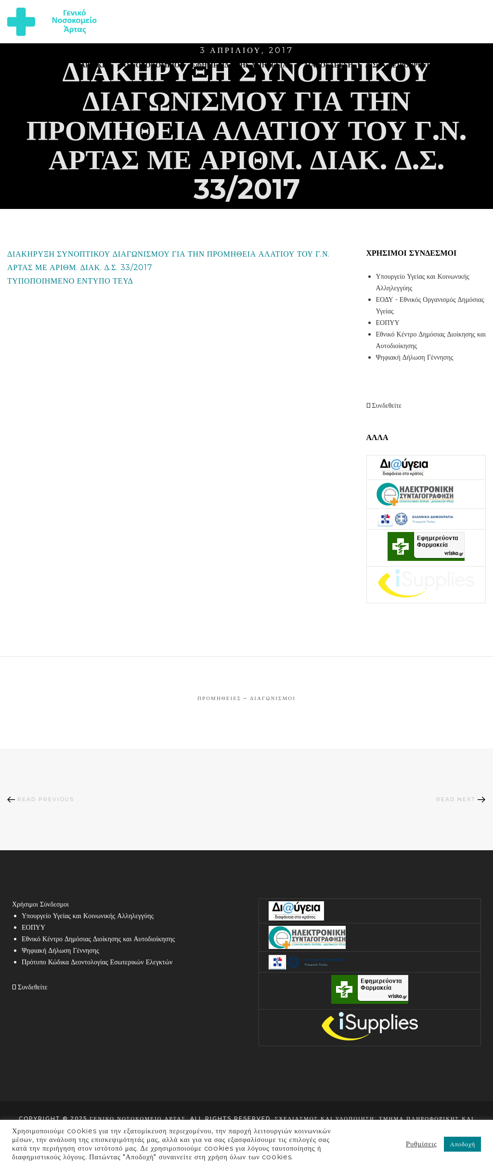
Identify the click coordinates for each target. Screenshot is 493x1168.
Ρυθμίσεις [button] (421, 1144)
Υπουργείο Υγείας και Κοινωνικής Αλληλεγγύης (88, 915)
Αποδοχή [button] (462, 1144)
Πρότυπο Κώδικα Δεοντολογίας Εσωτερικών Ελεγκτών (97, 962)
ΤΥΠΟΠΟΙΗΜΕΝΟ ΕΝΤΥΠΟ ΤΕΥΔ (70, 281)
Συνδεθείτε (384, 405)
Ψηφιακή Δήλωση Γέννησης (415, 357)
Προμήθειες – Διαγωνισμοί (246, 698)
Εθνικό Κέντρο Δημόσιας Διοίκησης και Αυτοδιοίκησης (98, 938)
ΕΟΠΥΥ (388, 322)
